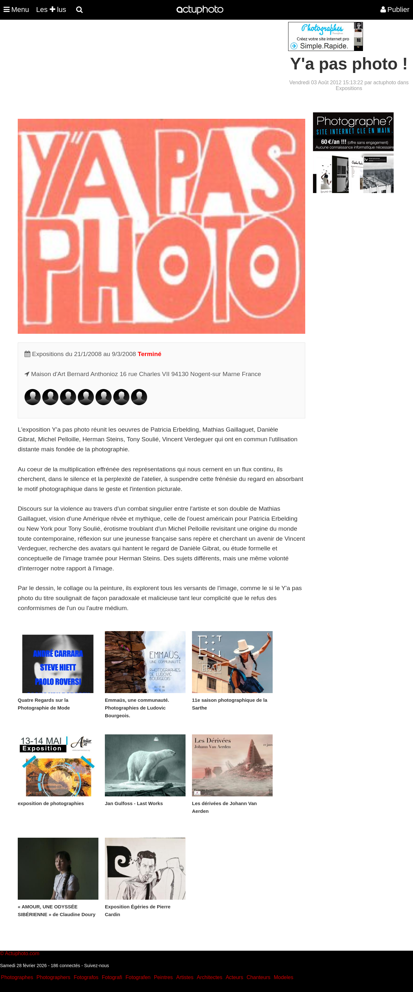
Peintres (163, 977)
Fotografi (112, 977)
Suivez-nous (96, 965)
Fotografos (86, 977)
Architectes (209, 977)
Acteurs (234, 977)
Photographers (53, 977)
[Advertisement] (167, 67)
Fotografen (138, 977)
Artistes (184, 977)
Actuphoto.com (22, 953)
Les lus (51, 9)
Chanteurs (258, 977)
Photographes (17, 977)
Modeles (283, 977)
